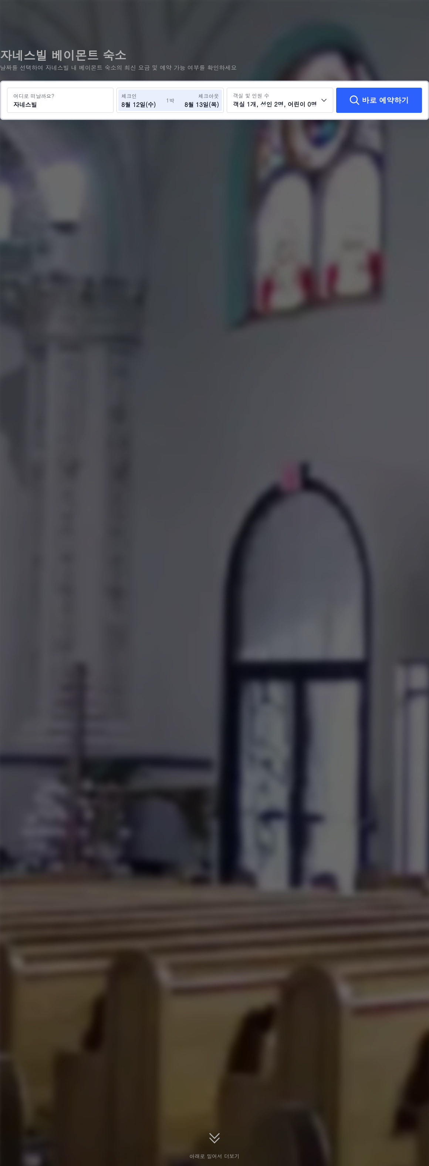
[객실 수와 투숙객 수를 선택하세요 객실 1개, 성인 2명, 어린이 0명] (280, 100)
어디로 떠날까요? (33, 96)
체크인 (129, 96)
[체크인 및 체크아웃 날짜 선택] (143, 100)
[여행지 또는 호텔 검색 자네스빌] (60, 100)
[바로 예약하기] (379, 100)
